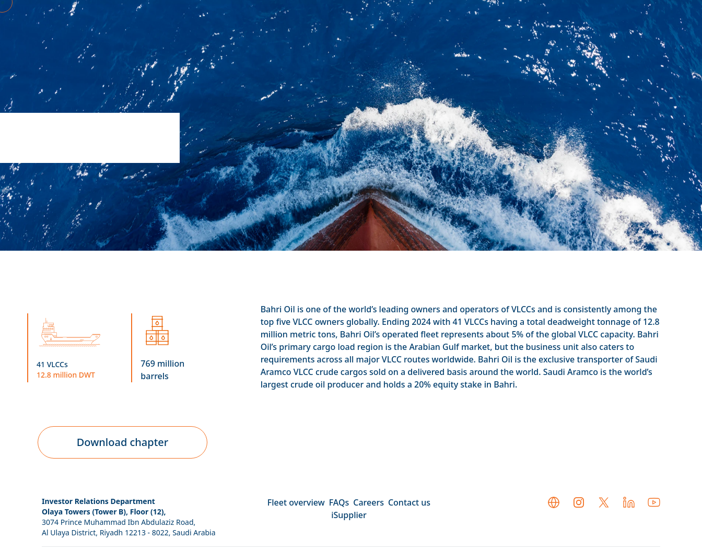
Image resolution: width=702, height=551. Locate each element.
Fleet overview (296, 502)
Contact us (409, 502)
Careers (368, 502)
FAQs (339, 502)
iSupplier (349, 515)
